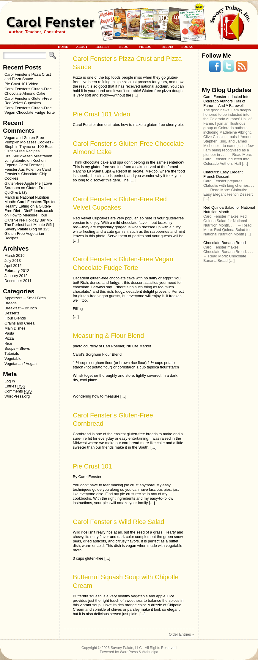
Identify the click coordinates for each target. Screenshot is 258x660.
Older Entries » (181, 634)
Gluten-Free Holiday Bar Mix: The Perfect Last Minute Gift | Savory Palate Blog (29, 224)
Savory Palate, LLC (126, 648)
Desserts (12, 313)
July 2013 (12, 260)
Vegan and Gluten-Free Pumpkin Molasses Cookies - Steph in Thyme (29, 142)
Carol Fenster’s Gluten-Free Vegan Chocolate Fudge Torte (29, 110)
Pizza (9, 338)
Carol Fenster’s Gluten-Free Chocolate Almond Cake (28, 91)
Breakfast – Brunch (20, 308)
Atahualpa (150, 652)
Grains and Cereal (19, 323)
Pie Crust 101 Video (21, 84)
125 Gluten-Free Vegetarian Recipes (27, 233)
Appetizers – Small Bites (25, 298)
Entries (14, 386)
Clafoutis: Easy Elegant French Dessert (223, 174)
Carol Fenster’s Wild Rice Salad (118, 522)
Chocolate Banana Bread (224, 242)
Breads (10, 303)
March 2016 (14, 255)
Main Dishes (14, 328)
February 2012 (16, 270)
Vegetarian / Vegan (20, 363)
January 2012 (16, 275)
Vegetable (12, 358)
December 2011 (18, 280)
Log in (9, 381)
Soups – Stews (17, 348)
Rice (8, 343)
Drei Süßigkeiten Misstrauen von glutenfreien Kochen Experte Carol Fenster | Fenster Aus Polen (28, 163)
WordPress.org (17, 396)
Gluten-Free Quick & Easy (25, 190)
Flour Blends (15, 318)
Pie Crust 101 (92, 466)
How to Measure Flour (28, 215)
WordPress (129, 652)
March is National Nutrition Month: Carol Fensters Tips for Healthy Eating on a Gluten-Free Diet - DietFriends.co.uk (30, 204)
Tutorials (11, 353)
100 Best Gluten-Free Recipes (28, 148)
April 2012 (13, 265)
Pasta (9, 333)
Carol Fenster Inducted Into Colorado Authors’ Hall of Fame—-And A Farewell (226, 101)
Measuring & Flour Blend (108, 335)
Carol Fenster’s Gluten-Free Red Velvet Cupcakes (28, 100)
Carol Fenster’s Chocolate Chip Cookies (27, 174)
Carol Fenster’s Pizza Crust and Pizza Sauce (27, 76)
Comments (18, 391)
